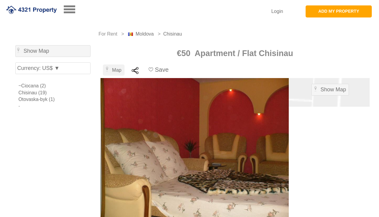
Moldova (145, 33)
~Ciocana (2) (32, 85)
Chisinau (172, 33)
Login (277, 11)
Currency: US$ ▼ (38, 68)
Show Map (33, 50)
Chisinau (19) (32, 92)
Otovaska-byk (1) (36, 99)
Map (114, 69)
